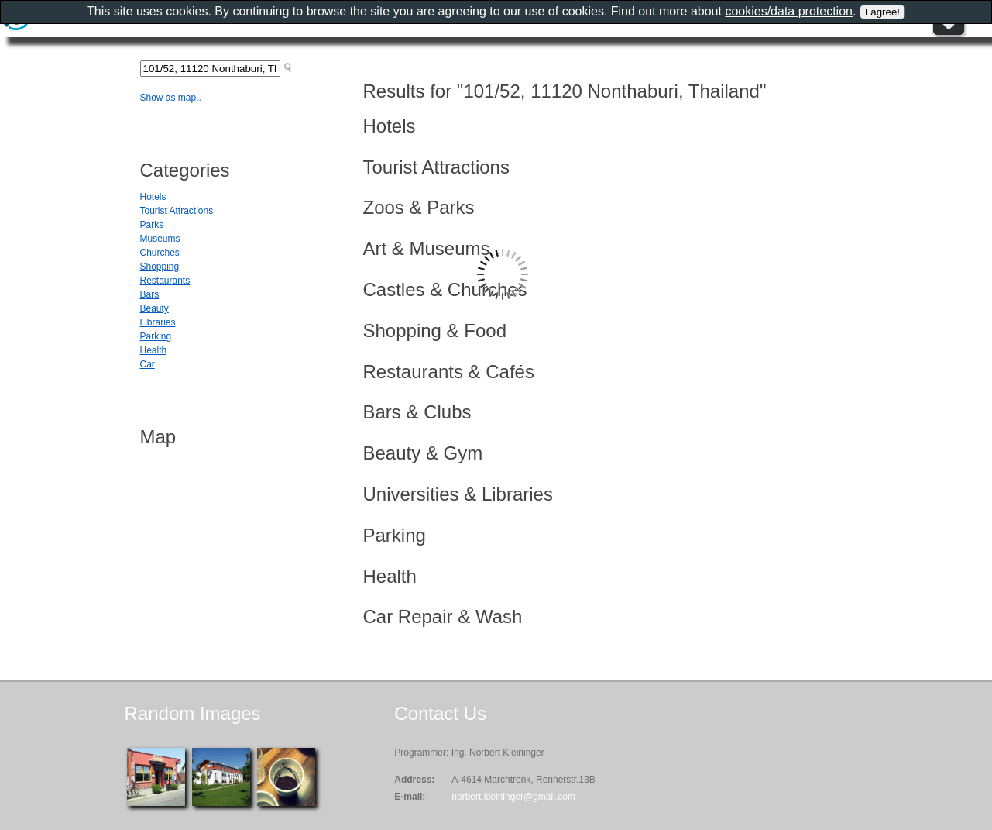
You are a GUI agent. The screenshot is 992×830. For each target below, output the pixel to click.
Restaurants (165, 280)
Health (153, 350)
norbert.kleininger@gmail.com (513, 796)
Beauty (154, 308)
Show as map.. (170, 97)
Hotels (153, 196)
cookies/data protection (789, 11)
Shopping (160, 266)
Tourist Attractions (177, 210)
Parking (156, 336)
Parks (152, 224)
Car (147, 364)
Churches (160, 252)
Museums (160, 238)
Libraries (158, 322)
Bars (150, 294)
